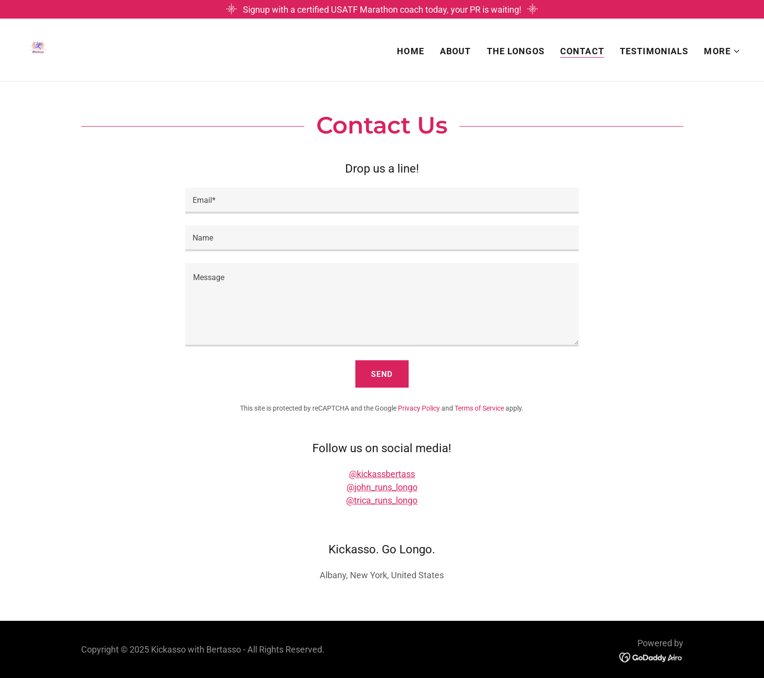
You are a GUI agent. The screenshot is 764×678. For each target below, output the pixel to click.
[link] (38, 49)
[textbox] (382, 201)
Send (382, 374)
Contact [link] (582, 51)
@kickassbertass (382, 474)
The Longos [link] (516, 51)
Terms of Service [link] (479, 408)
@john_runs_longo (382, 487)
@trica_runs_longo (381, 500)
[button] (722, 51)
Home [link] (410, 51)
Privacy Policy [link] (419, 408)
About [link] (455, 51)
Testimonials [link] (654, 51)
